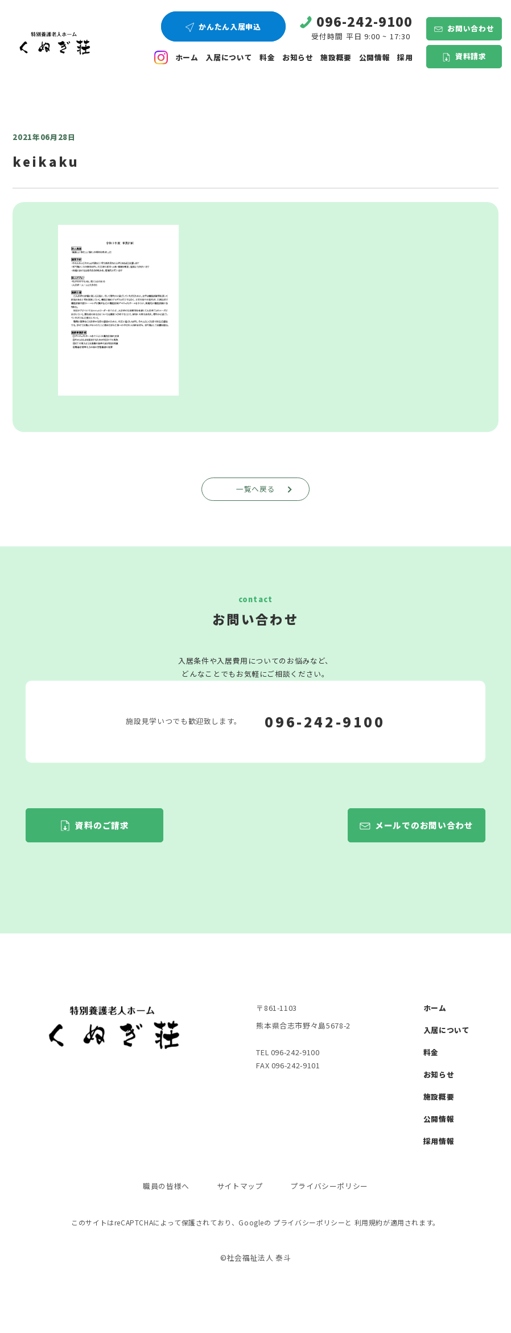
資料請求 (471, 56)
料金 (267, 57)
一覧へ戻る (265, 488)
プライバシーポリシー (329, 1185)
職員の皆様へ (166, 1185)
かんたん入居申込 (230, 26)
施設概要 (336, 57)
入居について (228, 57)
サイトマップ (240, 1185)
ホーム (187, 57)
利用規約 (369, 1222)
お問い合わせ (470, 28)
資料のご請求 (102, 825)
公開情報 (439, 1118)
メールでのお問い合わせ (424, 825)
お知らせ (298, 57)
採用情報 (439, 1140)
